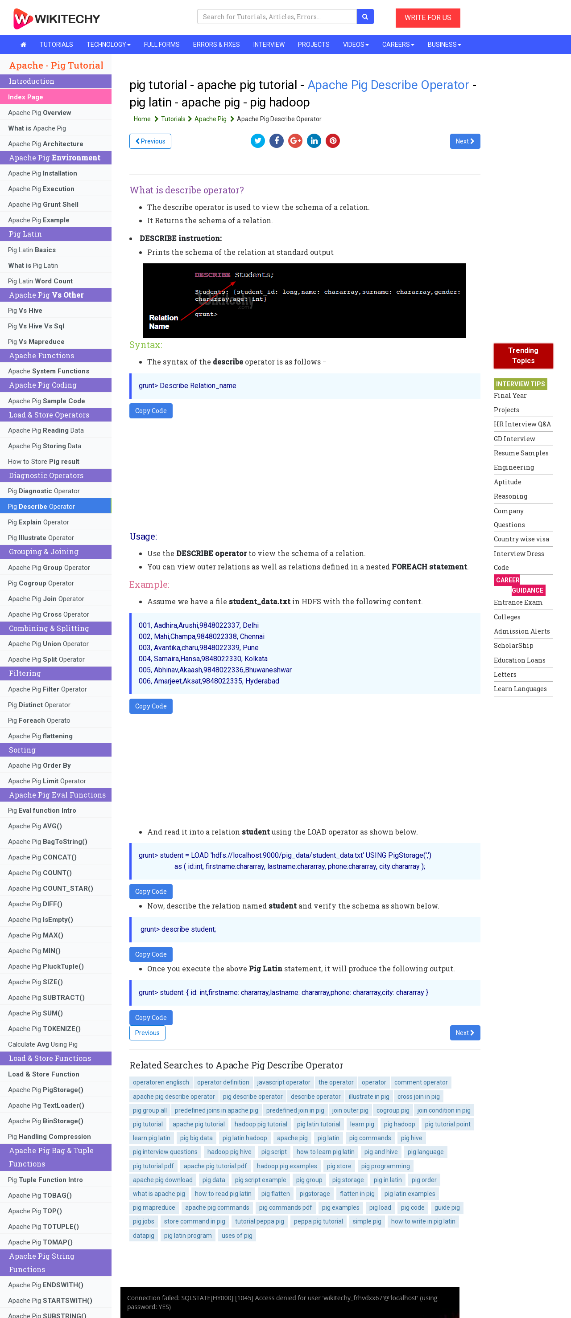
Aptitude (507, 482)
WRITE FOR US (428, 17)
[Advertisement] (529, 834)
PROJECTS (314, 44)
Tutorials (177, 119)
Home (147, 119)
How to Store (43, 462)
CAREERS (398, 44)
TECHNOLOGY (109, 44)
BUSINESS (444, 44)
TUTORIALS (56, 44)
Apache (48, 371)
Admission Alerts (522, 631)
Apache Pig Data (46, 430)
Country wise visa (521, 539)
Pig (25, 311)
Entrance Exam (518, 602)
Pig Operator (44, 491)
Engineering (514, 467)
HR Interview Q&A (522, 424)
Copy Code (151, 410)
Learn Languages (520, 688)
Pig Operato (39, 720)
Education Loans (520, 660)
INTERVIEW (269, 44)
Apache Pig (39, 113)
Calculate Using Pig (43, 1044)
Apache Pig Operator (49, 568)
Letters (505, 674)
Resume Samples (521, 453)
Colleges (507, 617)
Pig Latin (32, 250)
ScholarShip (514, 645)
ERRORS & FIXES (216, 44)
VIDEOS (356, 44)
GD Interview (514, 438)
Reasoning (510, 496)
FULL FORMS (162, 44)
